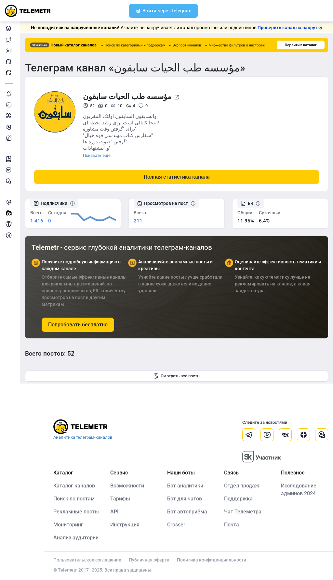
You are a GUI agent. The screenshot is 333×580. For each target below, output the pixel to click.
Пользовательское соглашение (87, 559)
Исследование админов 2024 (298, 490)
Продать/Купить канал (10, 224)
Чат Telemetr (10, 181)
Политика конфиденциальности (211, 559)
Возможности (127, 486)
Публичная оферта (149, 559)
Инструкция (125, 525)
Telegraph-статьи (10, 127)
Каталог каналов (10, 28)
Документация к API (10, 170)
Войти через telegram (163, 11)
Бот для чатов (184, 499)
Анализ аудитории (10, 116)
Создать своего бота (10, 213)
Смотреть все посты (176, 376)
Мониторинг (10, 94)
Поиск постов (10, 61)
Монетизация (10, 235)
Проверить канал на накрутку (290, 27)
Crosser (176, 525)
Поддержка (238, 499)
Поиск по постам (74, 499)
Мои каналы (10, 50)
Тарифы (120, 499)
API (114, 512)
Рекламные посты (10, 72)
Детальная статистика (10, 105)
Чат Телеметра (242, 512)
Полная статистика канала (177, 177)
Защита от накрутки (10, 202)
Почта (231, 525)
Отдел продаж (241, 486)
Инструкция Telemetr (10, 159)
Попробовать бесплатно (78, 325)
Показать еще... (98, 155)
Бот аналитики (10, 138)
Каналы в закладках (10, 39)
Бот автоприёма (187, 512)
